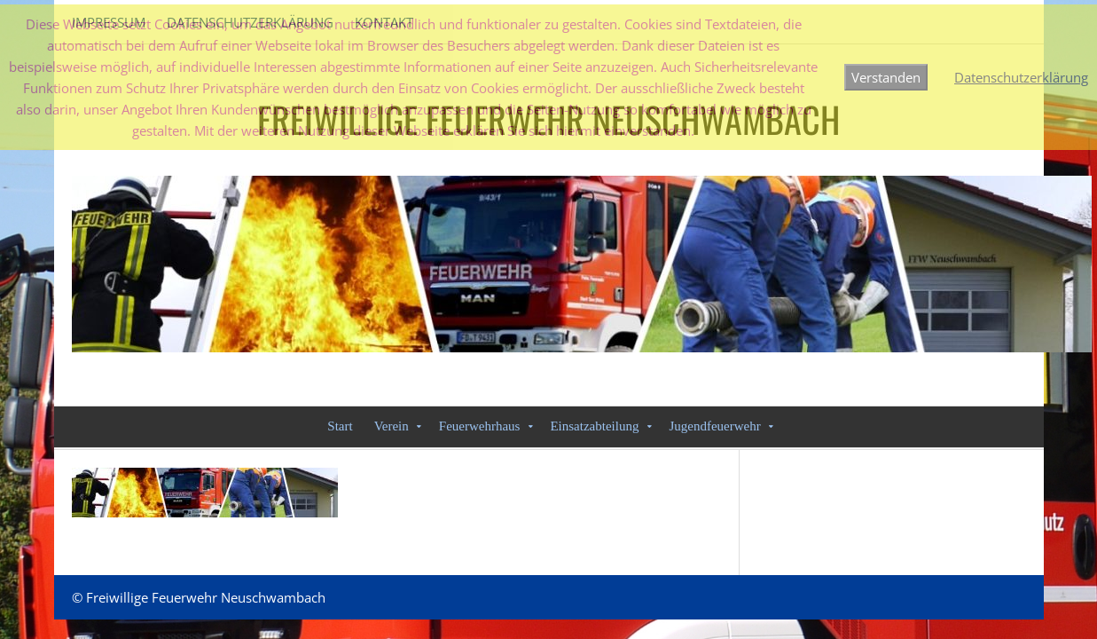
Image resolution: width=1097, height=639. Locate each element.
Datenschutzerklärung (1021, 77)
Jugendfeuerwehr (714, 426)
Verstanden (886, 77)
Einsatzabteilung (594, 426)
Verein (391, 426)
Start (339, 426)
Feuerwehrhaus (480, 426)
